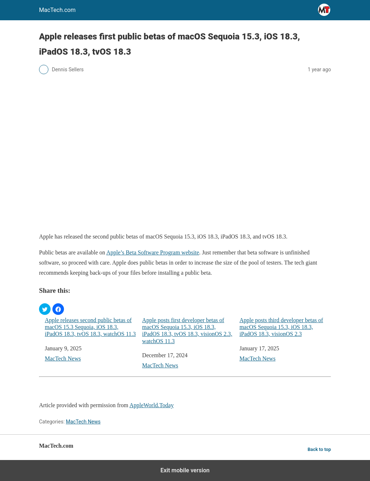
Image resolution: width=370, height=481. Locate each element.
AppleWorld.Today (151, 405)
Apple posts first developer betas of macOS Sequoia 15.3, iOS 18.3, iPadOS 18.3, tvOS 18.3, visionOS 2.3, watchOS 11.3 (187, 330)
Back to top (319, 449)
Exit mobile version (185, 470)
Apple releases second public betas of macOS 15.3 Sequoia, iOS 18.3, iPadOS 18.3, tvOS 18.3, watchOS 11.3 (90, 327)
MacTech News (63, 358)
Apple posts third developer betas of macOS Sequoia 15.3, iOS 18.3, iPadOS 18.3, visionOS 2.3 (281, 327)
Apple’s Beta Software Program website (152, 252)
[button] (45, 309)
